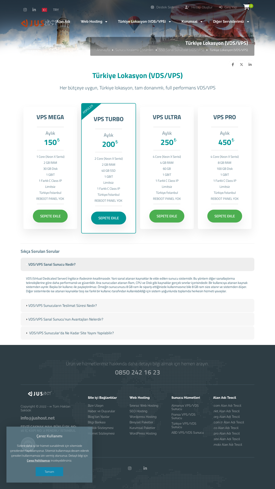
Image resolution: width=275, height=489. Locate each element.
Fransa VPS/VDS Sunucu (183, 416)
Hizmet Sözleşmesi (101, 433)
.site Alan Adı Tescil (226, 439)
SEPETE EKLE (50, 216)
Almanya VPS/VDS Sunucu (185, 407)
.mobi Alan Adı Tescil (227, 444)
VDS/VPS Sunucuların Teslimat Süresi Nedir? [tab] (61, 312)
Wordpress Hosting (143, 416)
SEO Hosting (138, 411)
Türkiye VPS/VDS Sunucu (183, 425)
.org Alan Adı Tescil (226, 416)
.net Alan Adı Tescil (226, 411)
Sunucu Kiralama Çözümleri (134, 49)
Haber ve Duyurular (101, 411)
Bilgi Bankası (96, 422)
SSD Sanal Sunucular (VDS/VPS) (181, 49)
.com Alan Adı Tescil (227, 405)
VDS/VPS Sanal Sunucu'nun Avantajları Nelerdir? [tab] (64, 326)
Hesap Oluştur (198, 7)
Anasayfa (103, 49)
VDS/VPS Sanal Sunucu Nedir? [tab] (50, 271)
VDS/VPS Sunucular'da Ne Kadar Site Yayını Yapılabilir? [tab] (69, 340)
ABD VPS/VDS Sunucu (187, 432)
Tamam (49, 471)
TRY (56, 9)
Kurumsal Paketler (142, 428)
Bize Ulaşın (95, 405)
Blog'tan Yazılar (99, 416)
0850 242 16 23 (137, 372)
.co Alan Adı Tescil (225, 428)
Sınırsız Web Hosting (144, 405)
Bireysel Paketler (141, 422)
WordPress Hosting (143, 433)
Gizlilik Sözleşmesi (100, 428)
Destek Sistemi (165, 7)
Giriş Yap (228, 7)
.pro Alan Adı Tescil (226, 433)
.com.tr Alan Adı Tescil (228, 422)
